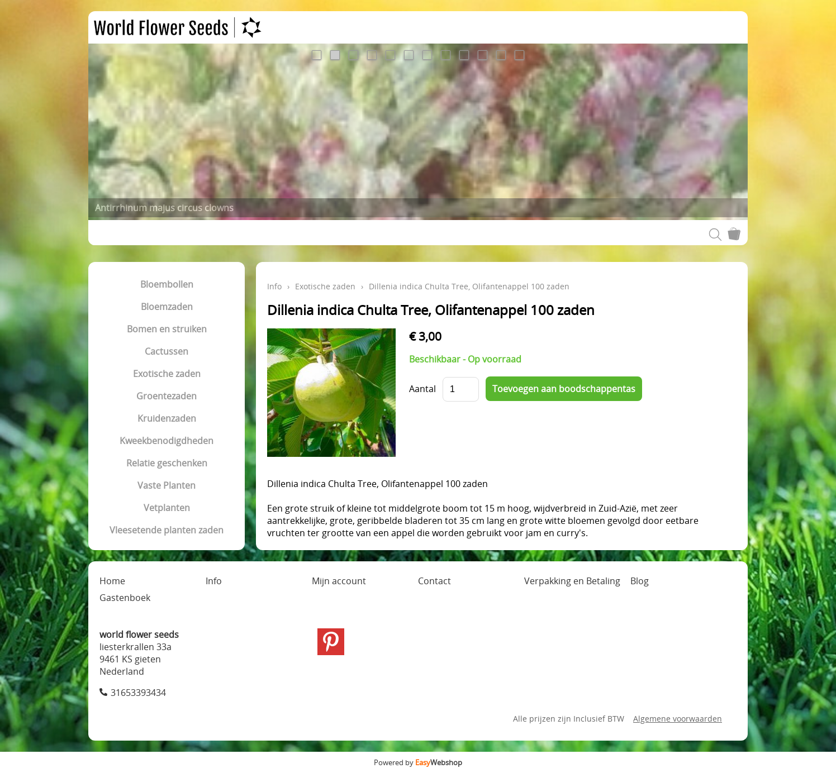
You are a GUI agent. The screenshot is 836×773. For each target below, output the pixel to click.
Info (274, 286)
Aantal (422, 389)
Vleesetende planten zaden (167, 530)
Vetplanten (167, 508)
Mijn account (339, 581)
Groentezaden (166, 396)
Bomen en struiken (167, 329)
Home (112, 581)
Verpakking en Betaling (572, 581)
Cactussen (166, 351)
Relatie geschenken (166, 463)
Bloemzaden (167, 306)
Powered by (418, 762)
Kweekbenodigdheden (166, 441)
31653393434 (138, 692)
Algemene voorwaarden (677, 718)
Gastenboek (124, 597)
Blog (639, 581)
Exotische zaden (167, 374)
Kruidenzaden (166, 418)
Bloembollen (166, 284)
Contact (434, 581)
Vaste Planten (166, 485)
